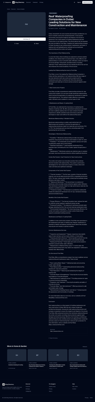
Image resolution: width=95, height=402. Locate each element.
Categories (28, 391)
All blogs (28, 389)
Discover (28, 2)
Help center (75, 386)
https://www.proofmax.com (56, 331)
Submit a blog (52, 386)
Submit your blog (87, 2)
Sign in (79, 2)
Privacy (87, 397)
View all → (85, 346)
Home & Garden (20, 9)
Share (36, 43)
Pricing (41, 2)
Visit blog (26, 39)
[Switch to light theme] (74, 2)
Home (8, 9)
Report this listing (53, 338)
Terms (91, 397)
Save (16, 43)
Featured (35, 2)
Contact (74, 389)
